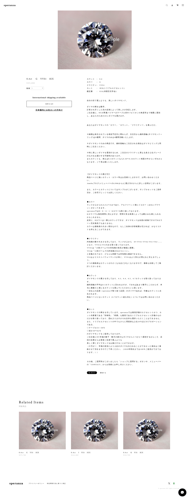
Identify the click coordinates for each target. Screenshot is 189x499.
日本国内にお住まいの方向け (49, 110)
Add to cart (49, 104)
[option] (95, 40)
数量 (28, 88)
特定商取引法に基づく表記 (56, 483)
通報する (103, 372)
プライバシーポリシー (36, 483)
